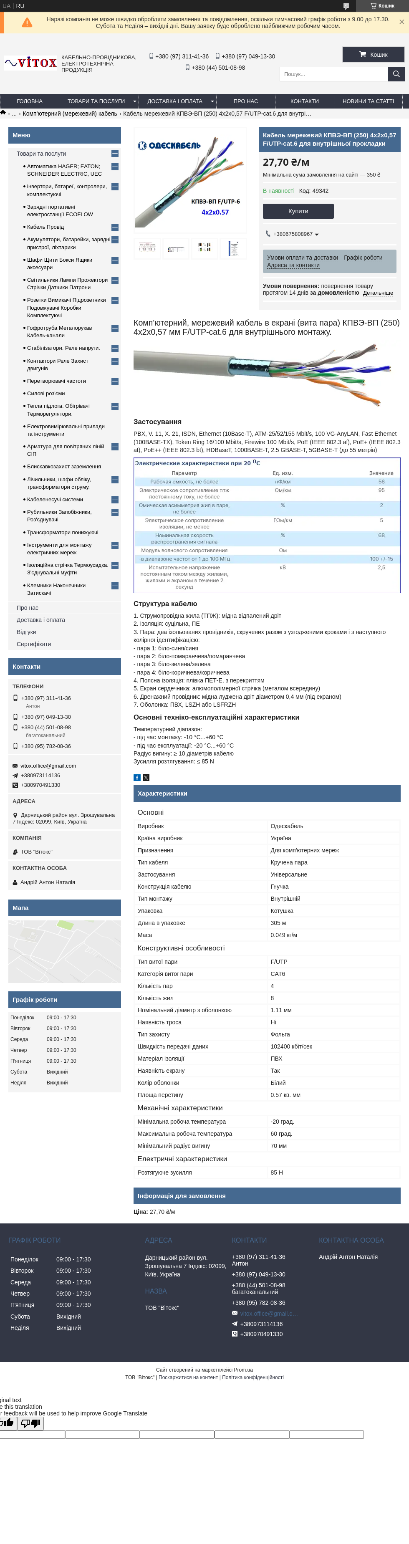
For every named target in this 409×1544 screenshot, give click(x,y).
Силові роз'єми (46, 393)
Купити (298, 211)
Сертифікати (34, 644)
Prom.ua (243, 1370)
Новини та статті (368, 101)
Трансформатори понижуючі (62, 532)
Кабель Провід (45, 227)
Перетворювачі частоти (56, 381)
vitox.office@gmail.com (48, 766)
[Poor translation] (30, 1423)
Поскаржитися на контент (188, 1377)
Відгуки (26, 632)
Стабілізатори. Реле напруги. (63, 348)
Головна (30, 101)
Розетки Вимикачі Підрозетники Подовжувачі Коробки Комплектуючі (66, 307)
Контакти (304, 101)
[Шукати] (396, 74)
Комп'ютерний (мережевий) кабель (70, 113)
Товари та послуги (96, 101)
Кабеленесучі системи (55, 499)
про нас (246, 101)
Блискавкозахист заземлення (64, 466)
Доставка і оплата (174, 101)
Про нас (27, 607)
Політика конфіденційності (253, 1377)
